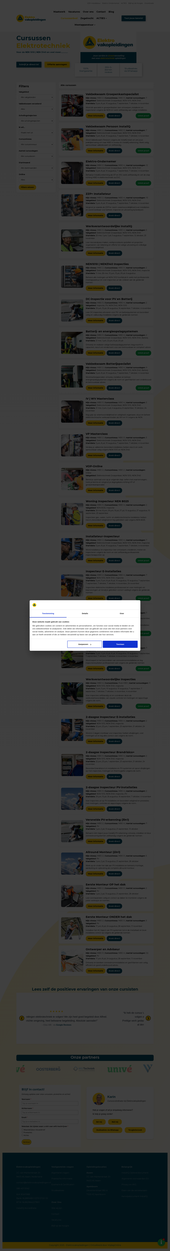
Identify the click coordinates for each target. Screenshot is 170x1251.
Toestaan (120, 644)
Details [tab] (85, 613)
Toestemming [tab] (48, 613)
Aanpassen (84, 644)
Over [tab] (122, 613)
